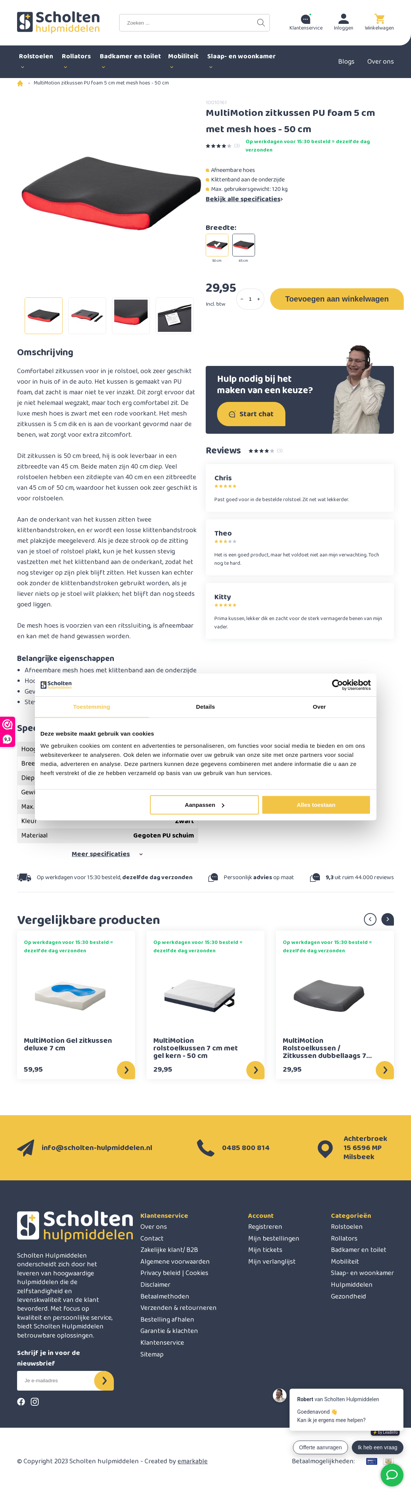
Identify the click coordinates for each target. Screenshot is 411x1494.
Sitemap (152, 1354)
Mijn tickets (265, 1250)
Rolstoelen (347, 1227)
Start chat (251, 414)
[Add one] (258, 299)
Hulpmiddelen (352, 1285)
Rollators (344, 1238)
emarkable (193, 1461)
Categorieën (351, 1216)
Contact (152, 1238)
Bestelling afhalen (167, 1319)
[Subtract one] (242, 299)
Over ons (380, 61)
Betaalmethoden (164, 1296)
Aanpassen (204, 805)
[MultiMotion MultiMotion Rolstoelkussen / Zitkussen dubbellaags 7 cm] (329, 996)
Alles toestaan (316, 805)
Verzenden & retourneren (178, 1308)
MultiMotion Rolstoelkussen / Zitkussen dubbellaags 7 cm (324, 1048)
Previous (370, 919)
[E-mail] (61, 1381)
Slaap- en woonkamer (362, 1273)
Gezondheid (348, 1296)
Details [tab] (205, 706)
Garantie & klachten (169, 1331)
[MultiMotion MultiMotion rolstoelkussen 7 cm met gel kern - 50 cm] (199, 996)
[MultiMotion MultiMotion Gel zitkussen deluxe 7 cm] (70, 996)
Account (261, 1216)
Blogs (346, 61)
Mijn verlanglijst (272, 1261)
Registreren (265, 1227)
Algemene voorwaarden (175, 1261)
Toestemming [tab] (91, 706)
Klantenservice (164, 1216)
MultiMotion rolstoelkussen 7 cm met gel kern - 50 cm (195, 1048)
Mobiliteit (345, 1261)
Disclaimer (155, 1285)
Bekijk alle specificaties (245, 199)
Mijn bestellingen (273, 1238)
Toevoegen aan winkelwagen (337, 299)
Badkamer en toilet (358, 1250)
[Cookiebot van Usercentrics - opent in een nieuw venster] (337, 685)
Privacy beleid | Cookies (174, 1273)
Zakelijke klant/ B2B (169, 1250)
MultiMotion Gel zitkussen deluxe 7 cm (68, 1045)
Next (387, 919)
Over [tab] (319, 706)
